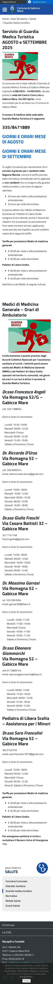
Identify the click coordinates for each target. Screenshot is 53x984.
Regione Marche (9, 1)
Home (5, 19)
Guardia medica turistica (17, 23)
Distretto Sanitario (16, 886)
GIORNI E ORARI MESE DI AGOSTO (24, 139)
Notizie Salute (13, 901)
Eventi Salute (13, 906)
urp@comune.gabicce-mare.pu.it (25, 963)
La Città (6, 932)
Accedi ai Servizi (37, 1)
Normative (11, 896)
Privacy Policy (26, 978)
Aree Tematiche (19, 19)
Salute (32, 19)
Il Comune (8, 925)
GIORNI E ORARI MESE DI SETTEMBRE (24, 154)
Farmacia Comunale (16, 881)
